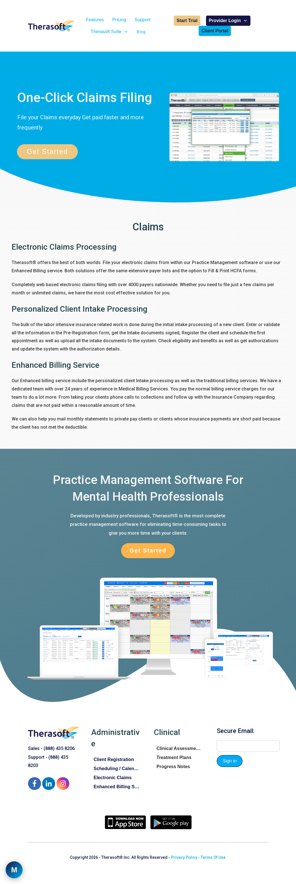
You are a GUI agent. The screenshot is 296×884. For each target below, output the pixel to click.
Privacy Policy (184, 857)
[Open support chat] (14, 869)
